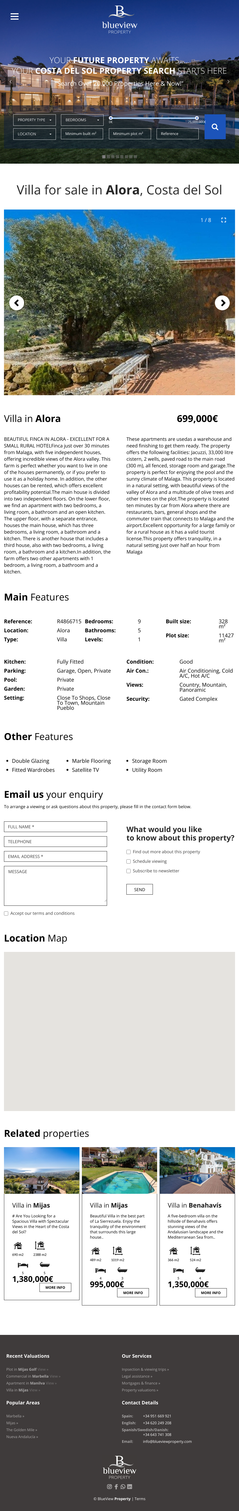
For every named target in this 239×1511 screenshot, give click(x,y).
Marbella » (15, 1416)
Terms (140, 1498)
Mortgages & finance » (141, 1383)
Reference (169, 133)
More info (55, 1287)
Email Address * (25, 856)
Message (17, 871)
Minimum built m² (80, 133)
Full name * (21, 827)
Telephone (20, 841)
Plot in (27, 1369)
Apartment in (31, 1383)
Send (139, 889)
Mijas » (12, 1423)
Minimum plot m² (128, 133)
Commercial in (33, 1376)
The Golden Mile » (21, 1429)
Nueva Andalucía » (22, 1436)
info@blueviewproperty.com (167, 1441)
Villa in (31, 1205)
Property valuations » (140, 1390)
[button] (15, 16)
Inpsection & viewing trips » (145, 1369)
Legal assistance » (137, 1376)
